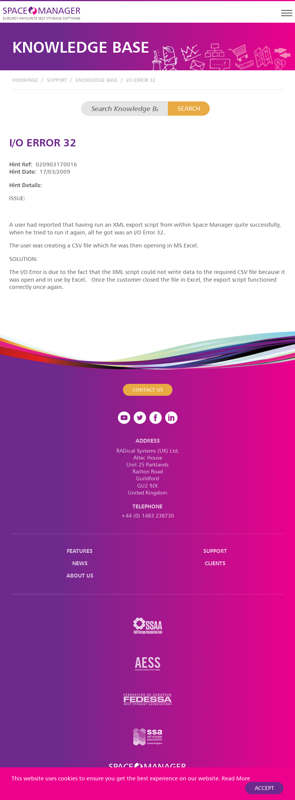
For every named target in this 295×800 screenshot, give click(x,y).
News (80, 563)
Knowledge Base (97, 80)
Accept (264, 788)
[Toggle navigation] (286, 13)
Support (57, 80)
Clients (215, 563)
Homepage (25, 80)
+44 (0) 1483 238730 (147, 515)
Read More (236, 778)
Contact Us (148, 389)
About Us (79, 575)
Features (80, 551)
